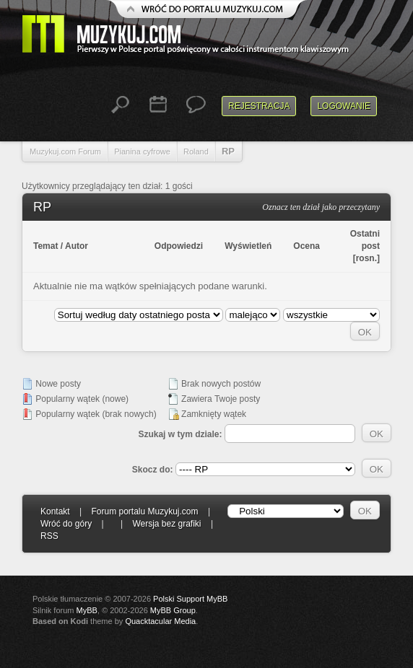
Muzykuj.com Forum (65, 151)
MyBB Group (173, 610)
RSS (49, 536)
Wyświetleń (248, 246)
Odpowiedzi (179, 246)
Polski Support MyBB (190, 598)
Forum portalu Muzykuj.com (145, 511)
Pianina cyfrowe (142, 151)
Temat (45, 246)
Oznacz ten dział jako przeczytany (321, 207)
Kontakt (55, 511)
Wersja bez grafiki (166, 524)
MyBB (87, 610)
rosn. (366, 258)
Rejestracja (259, 106)
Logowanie (343, 106)
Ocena (306, 246)
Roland (196, 151)
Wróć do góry (66, 524)
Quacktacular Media (160, 621)
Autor (76, 246)
